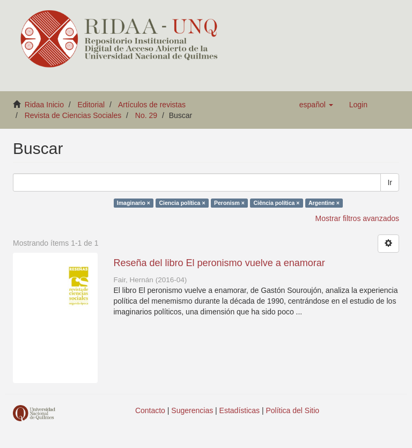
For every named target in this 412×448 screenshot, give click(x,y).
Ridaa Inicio (44, 104)
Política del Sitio (293, 410)
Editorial (91, 104)
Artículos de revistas (152, 104)
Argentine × (324, 203)
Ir (389, 182)
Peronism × (229, 203)
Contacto (150, 410)
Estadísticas (239, 410)
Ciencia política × (182, 203)
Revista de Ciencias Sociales (73, 115)
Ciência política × (276, 203)
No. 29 (146, 115)
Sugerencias (192, 410)
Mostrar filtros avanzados (357, 218)
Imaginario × (133, 203)
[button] (316, 104)
